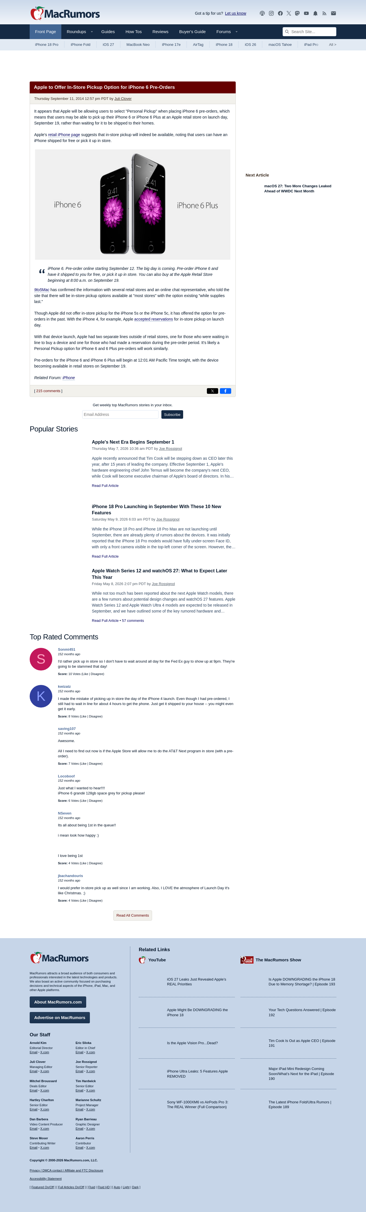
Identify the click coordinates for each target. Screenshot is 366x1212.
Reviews (160, 31)
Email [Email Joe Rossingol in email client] (80, 1070)
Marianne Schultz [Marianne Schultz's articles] (88, 1099)
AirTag (198, 44)
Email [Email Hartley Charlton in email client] (34, 1108)
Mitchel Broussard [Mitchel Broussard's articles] (43, 1080)
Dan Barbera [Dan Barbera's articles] (39, 1118)
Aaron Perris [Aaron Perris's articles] (85, 1137)
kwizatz (64, 686)
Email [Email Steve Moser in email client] (34, 1147)
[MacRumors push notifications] (315, 13)
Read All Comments (132, 915)
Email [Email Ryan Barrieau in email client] (80, 1128)
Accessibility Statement (46, 1178)
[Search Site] (309, 31)
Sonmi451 (66, 649)
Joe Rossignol (170, 448)
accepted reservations (153, 319)
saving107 (67, 729)
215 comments (48, 391)
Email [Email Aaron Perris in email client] (80, 1147)
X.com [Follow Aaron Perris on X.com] (90, 1147)
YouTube (157, 959)
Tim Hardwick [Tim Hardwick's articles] (86, 1080)
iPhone (68, 377)
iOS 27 (108, 44)
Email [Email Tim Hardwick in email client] (80, 1089)
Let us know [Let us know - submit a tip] (235, 13)
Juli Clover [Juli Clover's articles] (38, 1061)
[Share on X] (212, 391)
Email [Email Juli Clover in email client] (34, 1070)
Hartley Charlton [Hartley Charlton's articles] (42, 1099)
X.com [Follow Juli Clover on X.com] (44, 1070)
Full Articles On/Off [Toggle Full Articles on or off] (71, 1187)
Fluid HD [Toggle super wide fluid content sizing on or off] (104, 1187)
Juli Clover (123, 98)
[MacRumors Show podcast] (262, 13)
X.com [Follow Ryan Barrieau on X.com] (90, 1128)
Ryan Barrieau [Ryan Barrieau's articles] (86, 1118)
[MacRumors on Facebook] (280, 13)
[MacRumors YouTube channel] (306, 13)
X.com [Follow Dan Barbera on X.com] (44, 1128)
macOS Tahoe (280, 44)
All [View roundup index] (332, 44)
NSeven (65, 813)
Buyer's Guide (192, 31)
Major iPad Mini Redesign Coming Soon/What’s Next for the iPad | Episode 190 (301, 1073)
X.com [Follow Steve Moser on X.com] (44, 1147)
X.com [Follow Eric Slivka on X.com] (90, 1051)
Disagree (97, 674)
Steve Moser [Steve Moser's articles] (39, 1137)
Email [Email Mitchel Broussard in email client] (34, 1089)
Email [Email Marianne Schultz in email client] (80, 1108)
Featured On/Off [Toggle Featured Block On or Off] (42, 1187)
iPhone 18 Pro (46, 44)
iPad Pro (311, 44)
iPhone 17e (171, 44)
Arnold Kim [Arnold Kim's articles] (38, 1042)
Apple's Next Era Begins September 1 (134, 442)
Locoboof (66, 776)
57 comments (133, 620)
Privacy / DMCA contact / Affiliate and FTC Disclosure (66, 1170)
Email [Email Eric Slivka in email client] (80, 1051)
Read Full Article (105, 485)
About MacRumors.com (58, 1001)
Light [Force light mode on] (126, 1187)
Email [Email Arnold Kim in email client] (34, 1051)
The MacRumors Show (278, 959)
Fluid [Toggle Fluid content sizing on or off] (91, 1187)
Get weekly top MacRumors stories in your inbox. (133, 405)
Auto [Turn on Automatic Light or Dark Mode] (117, 1187)
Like (85, 674)
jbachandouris (70, 876)
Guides (108, 31)
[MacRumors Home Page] (65, 13)
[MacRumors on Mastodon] (297, 13)
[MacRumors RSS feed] (324, 13)
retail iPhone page (64, 134)
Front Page (45, 31)
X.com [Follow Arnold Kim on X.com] (44, 1051)
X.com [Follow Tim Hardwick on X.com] (90, 1089)
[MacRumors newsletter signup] (333, 13)
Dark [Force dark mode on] (135, 1187)
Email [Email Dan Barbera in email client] (34, 1128)
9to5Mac (41, 289)
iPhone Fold (80, 44)
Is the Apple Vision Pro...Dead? (192, 1042)
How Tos (133, 31)
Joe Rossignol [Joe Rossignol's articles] (86, 1061)
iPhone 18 (224, 44)
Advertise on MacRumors (59, 1017)
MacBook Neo (138, 44)
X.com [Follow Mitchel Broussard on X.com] (44, 1089)
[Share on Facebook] (225, 391)
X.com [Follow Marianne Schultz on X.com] (90, 1108)
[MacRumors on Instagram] (271, 13)
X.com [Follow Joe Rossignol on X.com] (90, 1070)
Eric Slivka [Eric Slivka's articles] (84, 1042)
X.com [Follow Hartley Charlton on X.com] (44, 1108)
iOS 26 (250, 44)
